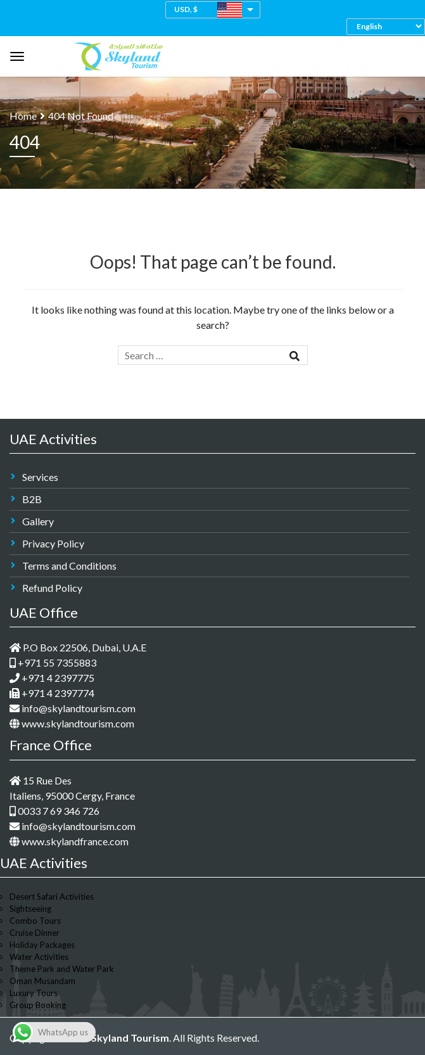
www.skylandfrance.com (69, 841)
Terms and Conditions (69, 565)
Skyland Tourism (130, 1038)
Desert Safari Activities (52, 897)
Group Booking (38, 1005)
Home (23, 116)
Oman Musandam (42, 981)
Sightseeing (30, 909)
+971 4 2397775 (52, 678)
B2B (32, 499)
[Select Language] (388, 26)
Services (40, 477)
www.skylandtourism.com (72, 723)
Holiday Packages (42, 945)
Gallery (38, 521)
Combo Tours (35, 921)
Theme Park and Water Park (62, 969)
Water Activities (39, 957)
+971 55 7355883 (53, 662)
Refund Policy (52, 588)
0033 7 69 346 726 (54, 811)
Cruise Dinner (35, 933)
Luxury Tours (34, 993)
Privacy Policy (53, 543)
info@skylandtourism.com (73, 708)
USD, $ (186, 9)
